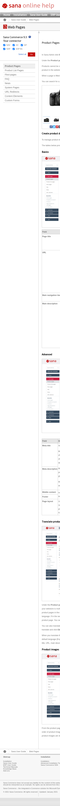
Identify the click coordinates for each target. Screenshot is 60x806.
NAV (8, 45)
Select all (22, 54)
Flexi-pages (10, 74)
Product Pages (12, 66)
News (7, 83)
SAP (8, 49)
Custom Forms (12, 100)
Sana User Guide (38, 14)
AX (17, 45)
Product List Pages (14, 70)
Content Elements (14, 96)
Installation (20, 14)
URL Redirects (12, 92)
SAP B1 (19, 49)
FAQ (7, 79)
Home (6, 14)
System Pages (12, 87)
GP (25, 45)
